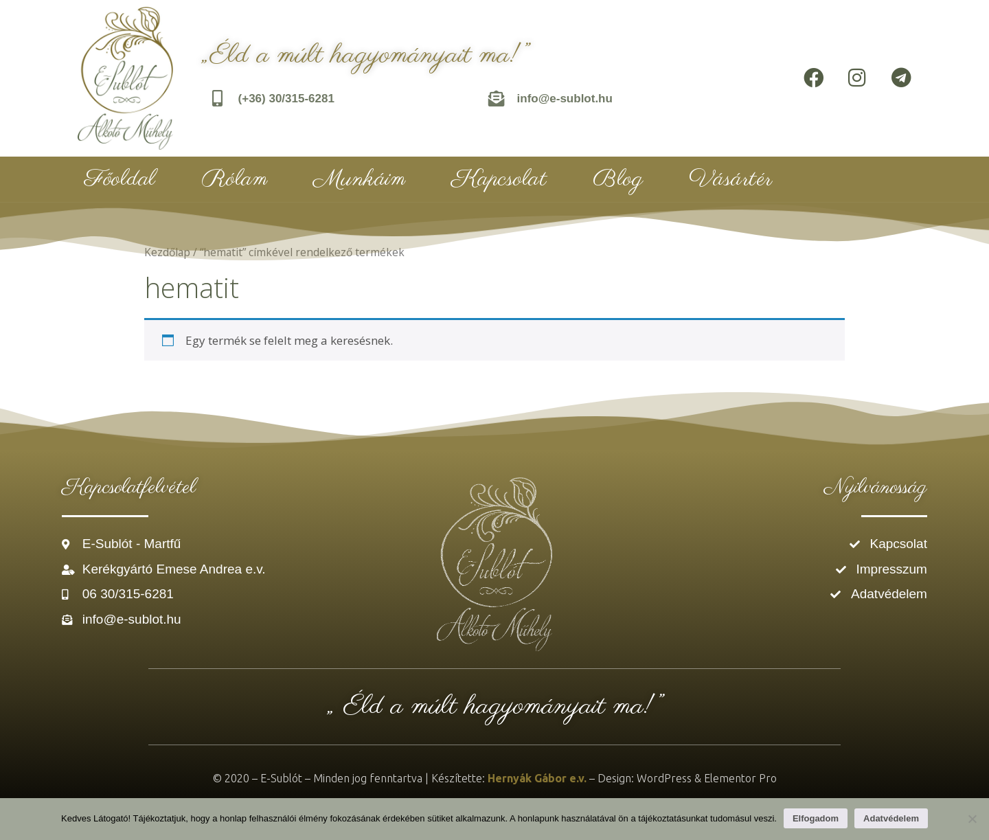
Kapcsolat (499, 179)
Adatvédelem (891, 818)
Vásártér (731, 179)
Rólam (235, 179)
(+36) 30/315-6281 (286, 98)
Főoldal (120, 179)
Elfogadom (816, 818)
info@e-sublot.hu (565, 98)
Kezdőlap (167, 252)
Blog (618, 179)
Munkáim (359, 179)
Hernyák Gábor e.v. (537, 778)
